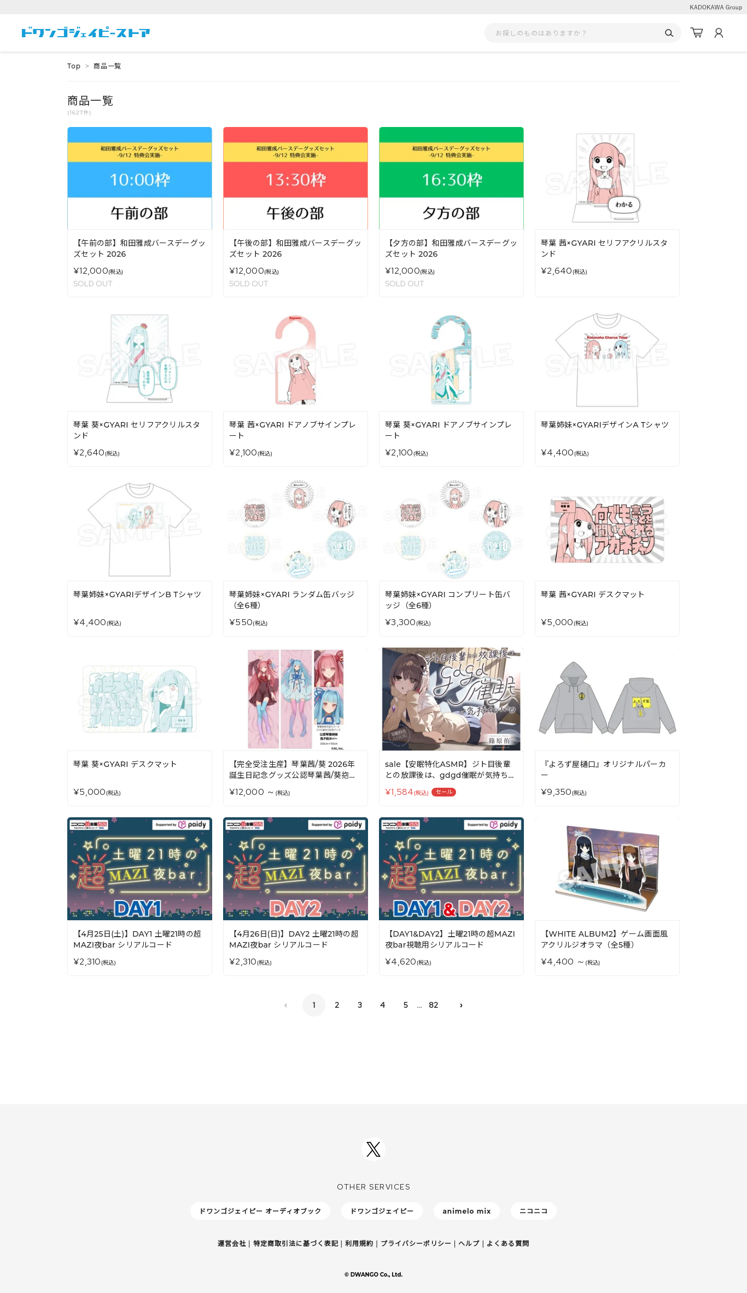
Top (74, 66)
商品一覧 (107, 66)
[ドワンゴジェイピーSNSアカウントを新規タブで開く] (373, 1149)
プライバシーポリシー (416, 1243)
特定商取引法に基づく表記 (296, 1243)
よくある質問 (508, 1243)
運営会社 (232, 1243)
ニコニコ (534, 1211)
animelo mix (466, 1211)
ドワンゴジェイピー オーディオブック (260, 1211)
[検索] (669, 33)
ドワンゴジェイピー (382, 1211)
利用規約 (359, 1243)
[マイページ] (718, 32)
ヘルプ (469, 1243)
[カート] (696, 32)
